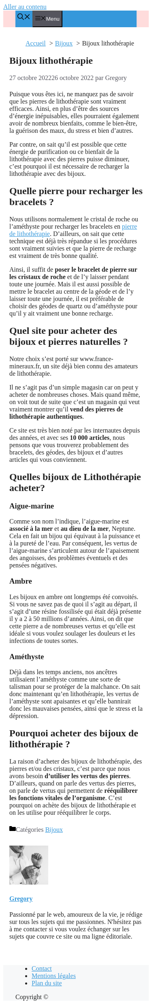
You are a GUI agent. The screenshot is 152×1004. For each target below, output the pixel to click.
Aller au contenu (25, 6)
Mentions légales (54, 975)
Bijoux (54, 829)
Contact (42, 968)
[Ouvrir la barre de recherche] (23, 17)
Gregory (20, 898)
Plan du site (47, 983)
